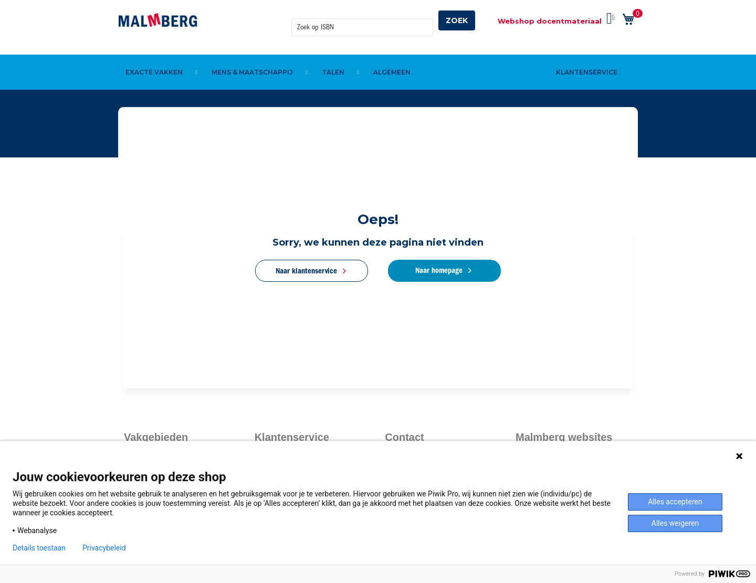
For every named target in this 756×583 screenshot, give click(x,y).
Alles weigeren (675, 523)
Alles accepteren (675, 501)
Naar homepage (440, 270)
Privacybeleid (104, 548)
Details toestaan (39, 548)
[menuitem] (156, 54)
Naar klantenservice (306, 270)
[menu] (378, 54)
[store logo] (158, 20)
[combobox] (362, 20)
